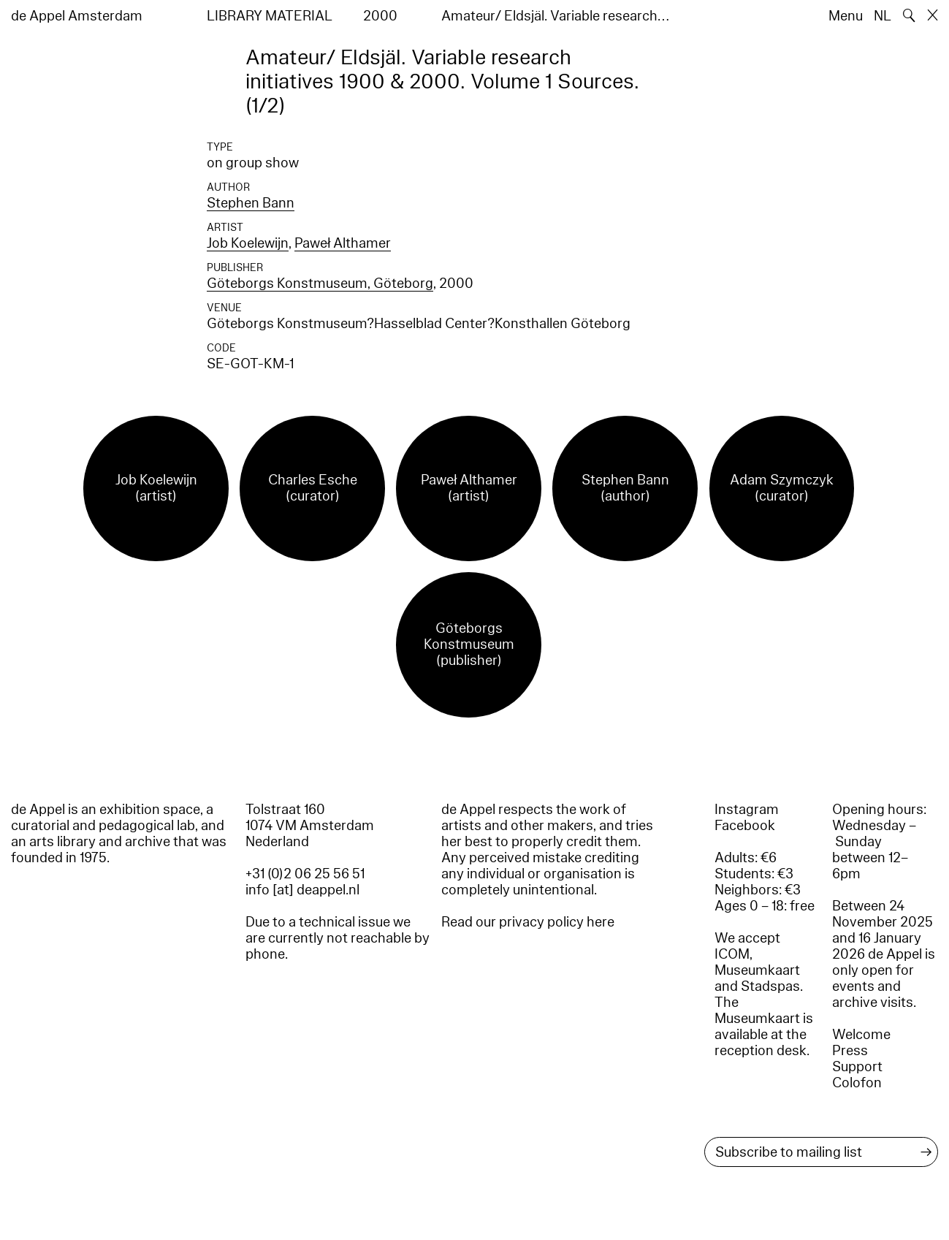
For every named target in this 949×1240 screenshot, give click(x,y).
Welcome (861, 1034)
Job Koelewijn (248, 243)
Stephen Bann (250, 203)
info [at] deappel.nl (302, 889)
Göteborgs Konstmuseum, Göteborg (320, 283)
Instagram (746, 809)
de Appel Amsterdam (76, 16)
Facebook (744, 825)
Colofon (857, 1082)
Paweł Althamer (342, 243)
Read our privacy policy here (527, 922)
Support (857, 1066)
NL (882, 16)
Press (850, 1050)
